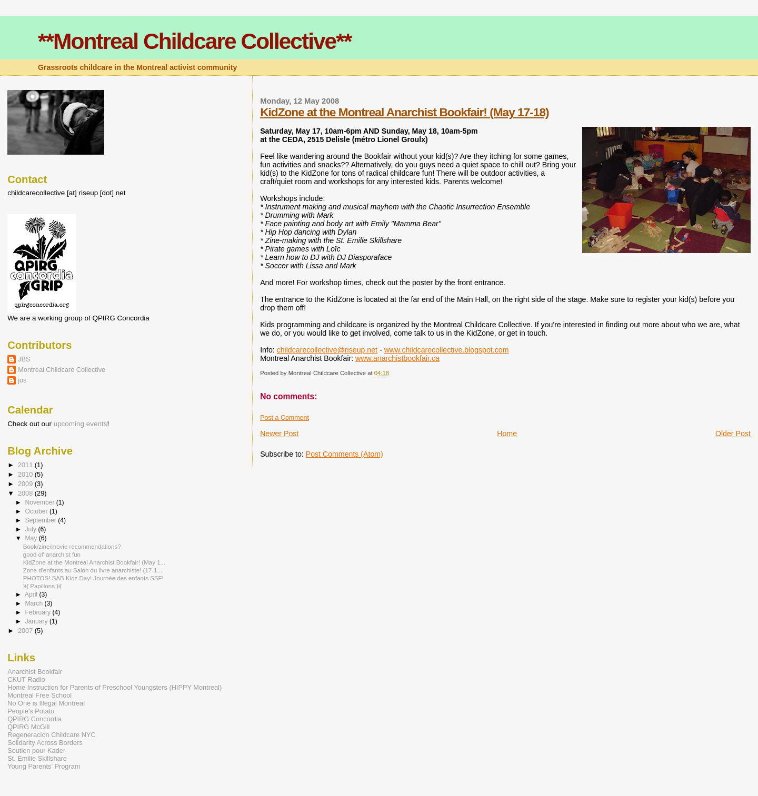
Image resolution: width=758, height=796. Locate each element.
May (31, 538)
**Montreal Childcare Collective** (194, 41)
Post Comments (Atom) (344, 454)
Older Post (733, 433)
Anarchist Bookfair (34, 672)
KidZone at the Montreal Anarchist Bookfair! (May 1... (94, 562)
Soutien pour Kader (36, 750)
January (37, 621)
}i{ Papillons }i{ (42, 586)
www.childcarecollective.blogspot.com (446, 350)
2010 (26, 474)
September (41, 520)
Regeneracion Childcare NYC (51, 735)
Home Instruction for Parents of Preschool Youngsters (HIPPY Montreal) (114, 687)
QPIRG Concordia (34, 719)
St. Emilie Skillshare (37, 758)
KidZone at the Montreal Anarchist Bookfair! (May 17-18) (404, 112)
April (32, 594)
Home (507, 433)
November (40, 502)
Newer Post (279, 433)
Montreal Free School (39, 695)
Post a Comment (284, 417)
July (31, 529)
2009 (26, 484)
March (34, 603)
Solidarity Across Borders (45, 743)
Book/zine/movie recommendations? (72, 546)
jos (22, 380)
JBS (24, 359)
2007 (26, 630)
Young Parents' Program (43, 766)
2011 (26, 465)
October (37, 511)
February (38, 612)
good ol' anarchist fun (52, 554)
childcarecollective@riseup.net (327, 350)
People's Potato (30, 711)
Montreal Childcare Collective (61, 370)
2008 (26, 493)
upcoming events (80, 424)
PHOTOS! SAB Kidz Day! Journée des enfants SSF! (93, 578)
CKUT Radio (26, 679)
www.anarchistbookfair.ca (397, 358)
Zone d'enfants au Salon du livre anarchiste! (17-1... (92, 570)
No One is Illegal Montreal (46, 703)
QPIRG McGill (28, 727)
